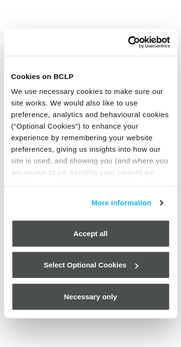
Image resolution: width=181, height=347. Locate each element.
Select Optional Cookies (90, 265)
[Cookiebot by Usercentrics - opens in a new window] (129, 42)
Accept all (90, 233)
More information (121, 203)
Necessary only (90, 296)
